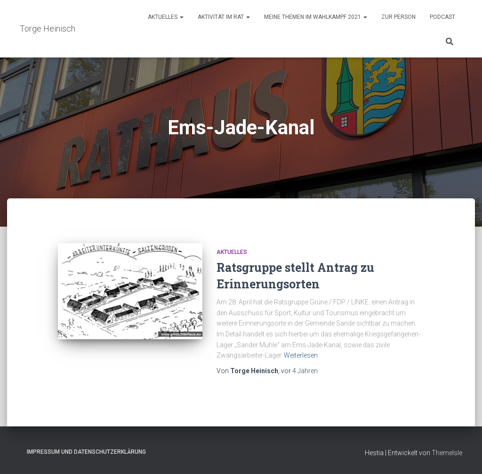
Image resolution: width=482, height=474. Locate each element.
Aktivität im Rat (224, 17)
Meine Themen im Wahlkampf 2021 (315, 17)
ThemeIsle (447, 453)
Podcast (442, 17)
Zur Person (398, 17)
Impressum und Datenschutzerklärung (86, 452)
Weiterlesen (301, 355)
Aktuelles (166, 17)
